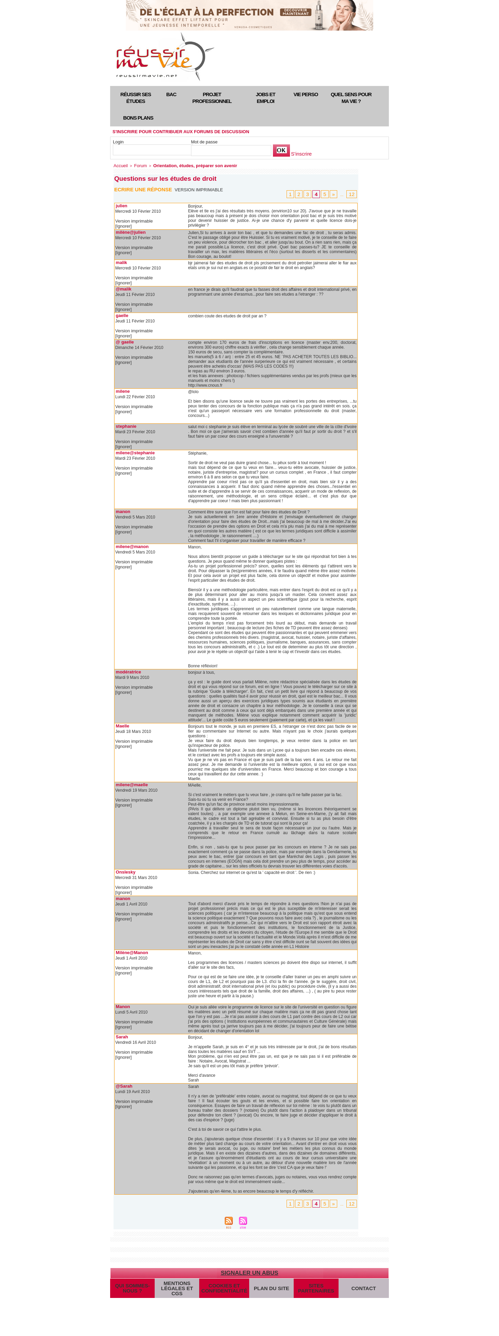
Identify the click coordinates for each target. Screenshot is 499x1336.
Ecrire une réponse (145, 188)
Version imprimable (200, 189)
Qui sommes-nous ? (132, 1287)
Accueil (119, 165)
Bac (171, 94)
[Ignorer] (123, 225)
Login (118, 141)
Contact (361, 1287)
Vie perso (306, 94)
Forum (137, 165)
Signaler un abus (249, 1268)
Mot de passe (204, 141)
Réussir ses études (135, 97)
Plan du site (266, 1287)
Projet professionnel (211, 97)
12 (352, 193)
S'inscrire (300, 154)
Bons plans (138, 118)
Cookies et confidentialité (221, 1287)
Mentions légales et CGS (177, 1287)
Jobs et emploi (265, 97)
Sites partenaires (310, 1287)
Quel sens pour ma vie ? (351, 97)
